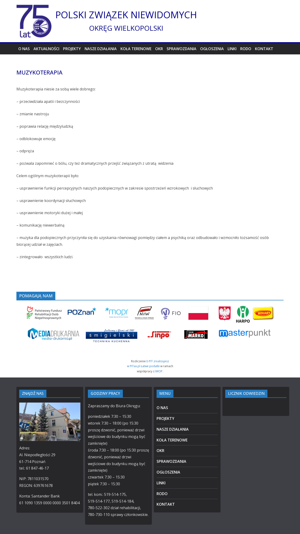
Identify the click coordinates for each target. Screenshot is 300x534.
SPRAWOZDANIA (181, 48)
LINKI (232, 48)
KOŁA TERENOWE (135, 48)
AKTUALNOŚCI (46, 48)
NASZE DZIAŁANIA (101, 48)
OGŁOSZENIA (212, 48)
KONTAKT (264, 48)
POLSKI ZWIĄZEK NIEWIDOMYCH (126, 14)
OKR (159, 48)
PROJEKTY (72, 48)
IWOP (158, 371)
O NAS (24, 48)
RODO (245, 48)
